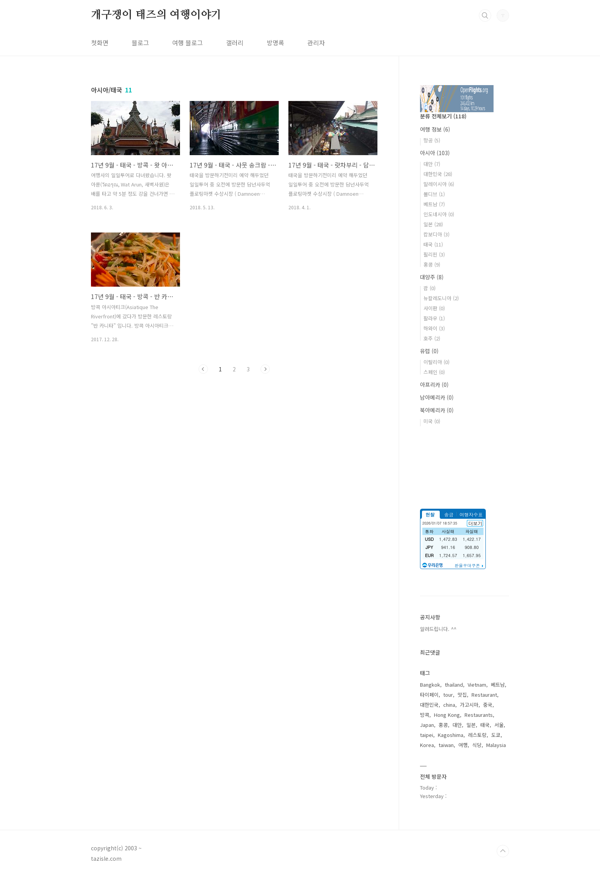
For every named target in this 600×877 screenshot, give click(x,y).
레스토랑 (477, 735)
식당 (477, 745)
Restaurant (484, 694)
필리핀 (434, 254)
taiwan (446, 745)
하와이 (434, 328)
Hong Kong (447, 714)
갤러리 (234, 42)
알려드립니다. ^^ (438, 629)
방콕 (424, 714)
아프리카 (434, 384)
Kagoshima (450, 735)
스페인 (434, 372)
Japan (427, 724)
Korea (427, 745)
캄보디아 (436, 234)
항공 (431, 140)
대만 (431, 164)
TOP (503, 851)
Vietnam (477, 684)
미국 (431, 421)
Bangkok (430, 684)
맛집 (462, 694)
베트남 (434, 204)
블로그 (140, 42)
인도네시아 (438, 214)
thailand (454, 684)
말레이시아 (438, 184)
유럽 (429, 351)
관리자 (316, 42)
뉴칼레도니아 (441, 298)
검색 (485, 15)
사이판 (434, 308)
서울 (499, 724)
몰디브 (434, 194)
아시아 (435, 153)
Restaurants (479, 714)
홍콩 (431, 264)
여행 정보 (435, 129)
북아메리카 (437, 410)
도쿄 (496, 735)
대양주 (432, 277)
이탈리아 (436, 362)
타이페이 (429, 694)
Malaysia (496, 745)
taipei (426, 735)
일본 (433, 224)
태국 (433, 244)
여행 (463, 745)
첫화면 (99, 42)
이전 (203, 369)
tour (448, 694)
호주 (431, 338)
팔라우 (434, 318)
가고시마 (469, 704)
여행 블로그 (187, 42)
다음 (265, 369)
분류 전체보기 (443, 116)
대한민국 (437, 174)
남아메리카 (437, 397)
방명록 (275, 42)
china (449, 704)
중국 (487, 704)
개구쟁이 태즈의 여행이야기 (156, 15)
